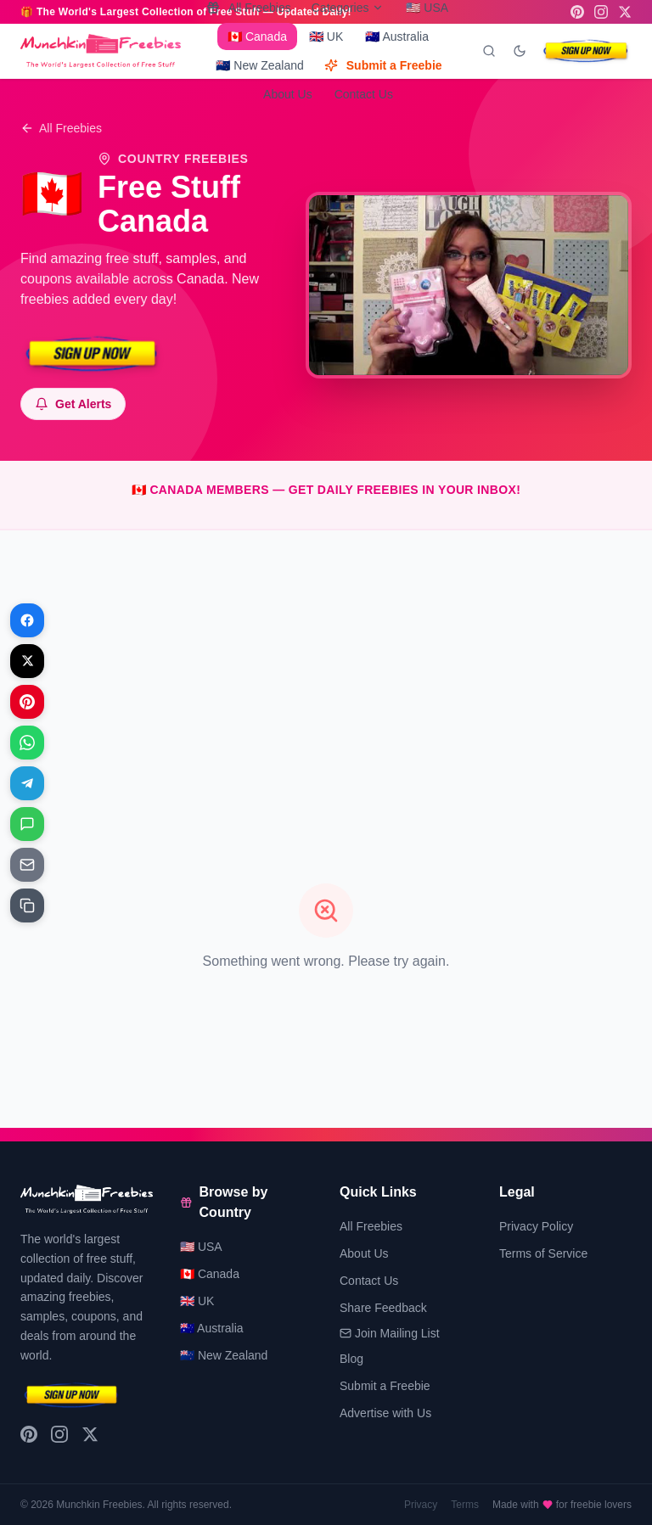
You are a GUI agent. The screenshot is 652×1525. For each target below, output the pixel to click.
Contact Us (363, 94)
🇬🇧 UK (326, 36)
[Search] (489, 50)
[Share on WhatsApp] (27, 743)
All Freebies (61, 128)
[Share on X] (27, 661)
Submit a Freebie (383, 65)
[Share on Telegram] (27, 783)
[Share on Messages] (27, 824)
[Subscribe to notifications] (73, 404)
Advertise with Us (385, 1413)
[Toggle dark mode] (519, 50)
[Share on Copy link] (27, 905)
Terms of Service (543, 1253)
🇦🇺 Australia (397, 36)
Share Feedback (383, 1308)
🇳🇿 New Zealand (259, 65)
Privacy (420, 1505)
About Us (287, 94)
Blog (351, 1358)
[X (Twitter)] (625, 12)
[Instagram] (601, 12)
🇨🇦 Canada (257, 36)
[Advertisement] (326, 663)
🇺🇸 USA (201, 1246)
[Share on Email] (27, 865)
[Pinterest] (577, 12)
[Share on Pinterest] (27, 702)
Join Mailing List (390, 1333)
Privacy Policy (536, 1226)
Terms (465, 1505)
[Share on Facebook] (27, 620)
